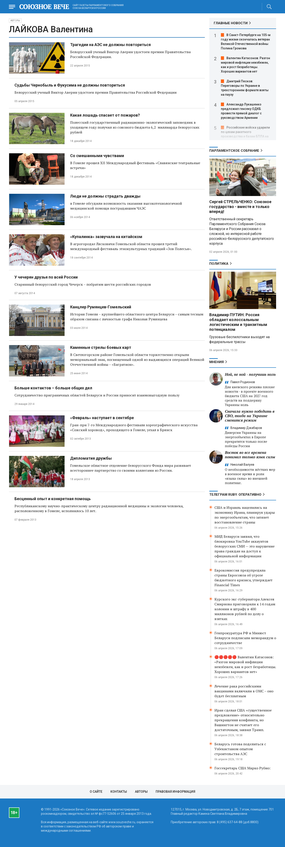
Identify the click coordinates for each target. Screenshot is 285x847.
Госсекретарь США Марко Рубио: (242, 768)
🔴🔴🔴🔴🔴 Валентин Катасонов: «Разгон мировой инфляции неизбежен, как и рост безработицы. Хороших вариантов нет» (245, 664)
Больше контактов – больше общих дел (53, 388)
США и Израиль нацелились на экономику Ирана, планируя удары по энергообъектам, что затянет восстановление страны (244, 515)
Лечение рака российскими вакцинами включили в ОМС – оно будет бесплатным (243, 691)
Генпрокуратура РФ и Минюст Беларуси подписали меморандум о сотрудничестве (245, 638)
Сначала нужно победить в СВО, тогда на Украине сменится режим (250, 416)
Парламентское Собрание (234, 151)
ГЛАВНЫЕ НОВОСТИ (231, 23)
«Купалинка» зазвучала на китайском (106, 236)
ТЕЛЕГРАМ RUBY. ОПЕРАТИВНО (235, 495)
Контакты (118, 791)
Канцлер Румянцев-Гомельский (100, 307)
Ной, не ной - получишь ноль (250, 374)
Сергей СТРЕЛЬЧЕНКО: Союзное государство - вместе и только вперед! (240, 206)
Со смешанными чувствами (97, 155)
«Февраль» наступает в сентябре (102, 417)
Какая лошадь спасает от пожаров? (105, 115)
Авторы (15, 20)
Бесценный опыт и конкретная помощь (52, 498)
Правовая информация (175, 791)
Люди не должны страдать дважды (105, 196)
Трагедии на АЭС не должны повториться (110, 44)
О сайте (96, 791)
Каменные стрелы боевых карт (100, 347)
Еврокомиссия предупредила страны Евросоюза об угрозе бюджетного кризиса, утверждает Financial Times (243, 577)
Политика (218, 264)
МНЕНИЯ (216, 362)
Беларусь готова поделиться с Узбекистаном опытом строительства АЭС (240, 749)
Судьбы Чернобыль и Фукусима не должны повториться (69, 85)
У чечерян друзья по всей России (46, 277)
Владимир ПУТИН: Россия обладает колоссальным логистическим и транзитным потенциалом (238, 322)
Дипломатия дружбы (91, 458)
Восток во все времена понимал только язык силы (250, 454)
